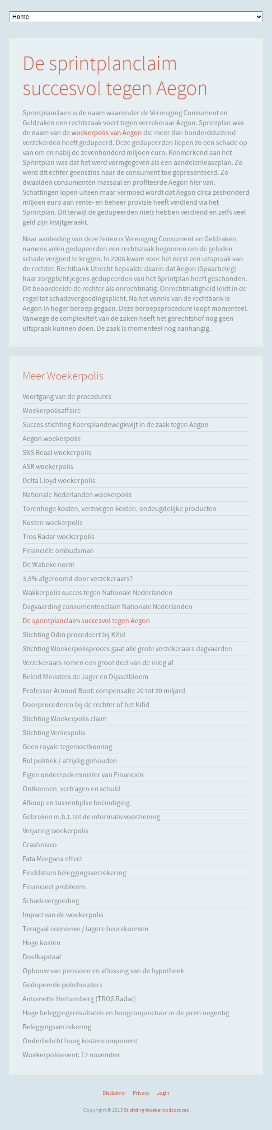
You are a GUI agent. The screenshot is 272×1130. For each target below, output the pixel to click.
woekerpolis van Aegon (106, 133)
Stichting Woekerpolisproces (156, 1110)
